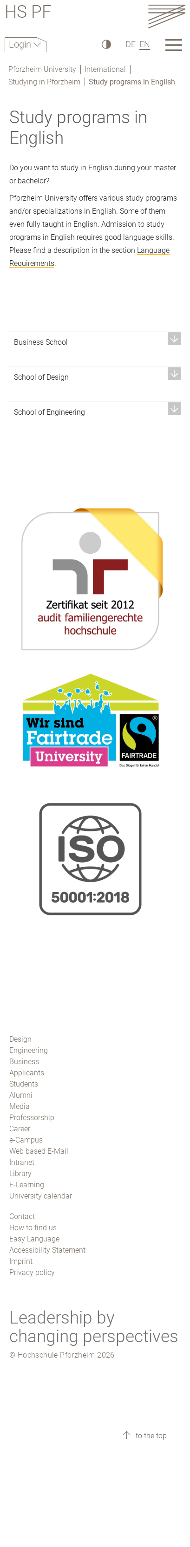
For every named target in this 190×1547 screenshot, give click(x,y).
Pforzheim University (42, 69)
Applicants (26, 1072)
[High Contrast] (105, 44)
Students (23, 1084)
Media (19, 1106)
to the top (150, 1435)
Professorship (31, 1117)
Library (20, 1173)
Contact (22, 1216)
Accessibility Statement (47, 1250)
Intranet (21, 1162)
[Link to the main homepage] (166, 16)
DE (130, 44)
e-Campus (26, 1140)
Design (20, 1039)
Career (19, 1128)
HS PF (28, 13)
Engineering (28, 1050)
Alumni (21, 1095)
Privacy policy (32, 1272)
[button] (95, 342)
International (105, 69)
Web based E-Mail (38, 1151)
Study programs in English (132, 81)
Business (24, 1061)
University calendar (40, 1196)
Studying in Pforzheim (44, 81)
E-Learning (26, 1184)
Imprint (21, 1261)
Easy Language (34, 1238)
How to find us (33, 1227)
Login (21, 44)
